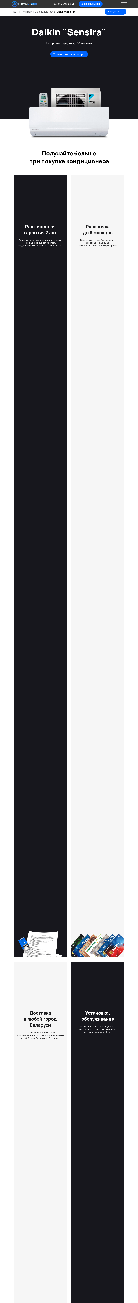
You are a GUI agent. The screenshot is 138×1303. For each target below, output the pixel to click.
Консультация (115, 11)
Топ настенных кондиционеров (38, 11)
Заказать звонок (91, 3)
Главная (16, 11)
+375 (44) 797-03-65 (63, 3)
